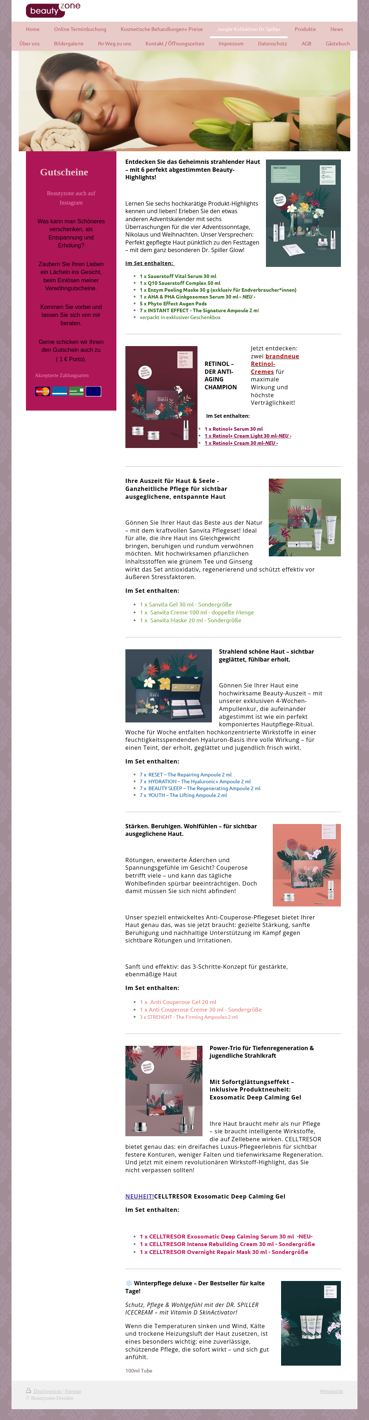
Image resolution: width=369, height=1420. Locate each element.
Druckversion (44, 1391)
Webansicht (331, 1391)
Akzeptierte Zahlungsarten (62, 375)
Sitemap (73, 1391)
